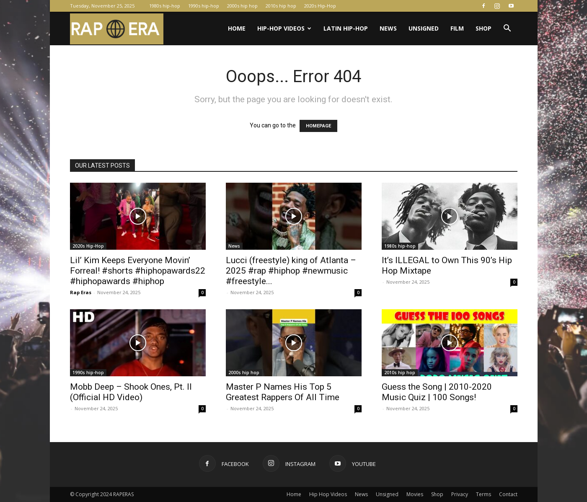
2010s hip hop (281, 6)
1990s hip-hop (203, 6)
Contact (508, 494)
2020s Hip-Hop (320, 6)
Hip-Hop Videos (284, 28)
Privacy (459, 494)
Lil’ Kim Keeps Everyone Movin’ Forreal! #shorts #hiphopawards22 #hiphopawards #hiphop (137, 270)
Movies (414, 494)
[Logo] (117, 29)
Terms (483, 494)
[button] (507, 29)
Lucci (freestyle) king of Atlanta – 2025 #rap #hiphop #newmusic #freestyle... (291, 270)
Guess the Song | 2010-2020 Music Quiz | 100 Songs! (437, 392)
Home (237, 28)
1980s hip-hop (164, 6)
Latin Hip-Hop (345, 28)
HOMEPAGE (318, 126)
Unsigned (424, 28)
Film (457, 28)
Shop (483, 28)
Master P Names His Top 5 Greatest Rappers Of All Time (282, 392)
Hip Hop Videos (328, 494)
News (388, 28)
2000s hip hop (242, 6)
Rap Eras (80, 292)
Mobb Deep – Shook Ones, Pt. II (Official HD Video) (131, 392)
